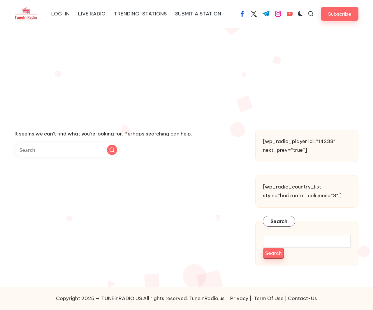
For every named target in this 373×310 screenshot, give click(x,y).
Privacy (239, 298)
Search (279, 221)
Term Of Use (269, 298)
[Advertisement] (186, 71)
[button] (339, 14)
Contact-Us (302, 298)
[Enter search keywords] (67, 150)
